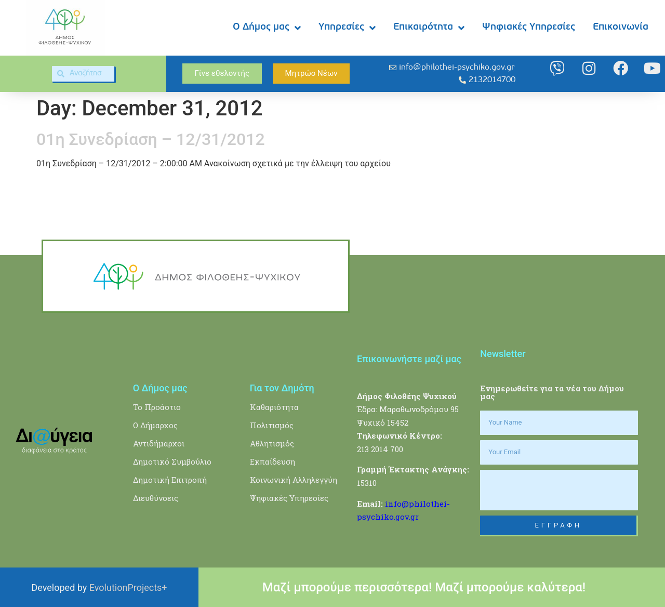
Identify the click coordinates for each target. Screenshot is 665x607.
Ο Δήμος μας (267, 28)
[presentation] (559, 490)
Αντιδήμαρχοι (158, 443)
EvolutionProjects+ (128, 587)
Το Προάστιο (157, 407)
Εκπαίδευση (272, 461)
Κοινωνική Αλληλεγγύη (293, 479)
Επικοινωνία (620, 27)
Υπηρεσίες (347, 28)
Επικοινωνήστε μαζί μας (409, 358)
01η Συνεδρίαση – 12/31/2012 (150, 139)
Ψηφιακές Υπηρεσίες (528, 27)
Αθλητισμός (272, 443)
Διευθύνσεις (155, 498)
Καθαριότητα (274, 407)
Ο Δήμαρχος (155, 425)
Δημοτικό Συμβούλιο (172, 461)
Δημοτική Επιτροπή (170, 479)
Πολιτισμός (272, 425)
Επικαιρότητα (428, 28)
